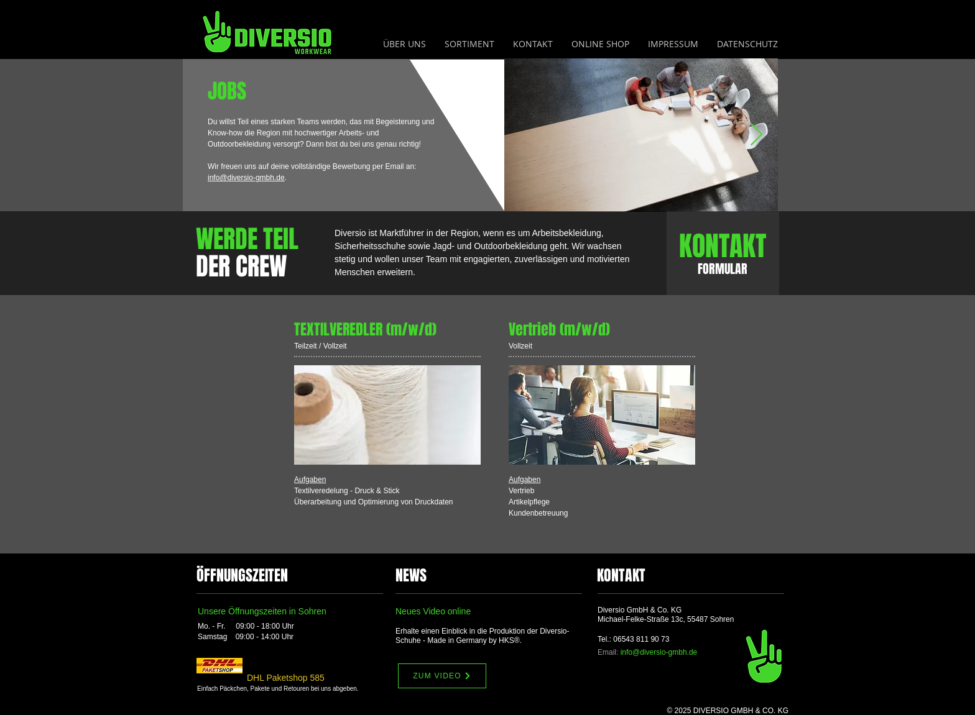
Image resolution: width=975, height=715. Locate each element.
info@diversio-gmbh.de (246, 177)
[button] (469, 44)
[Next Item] (756, 135)
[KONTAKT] (722, 246)
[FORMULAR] (722, 269)
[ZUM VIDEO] (442, 675)
